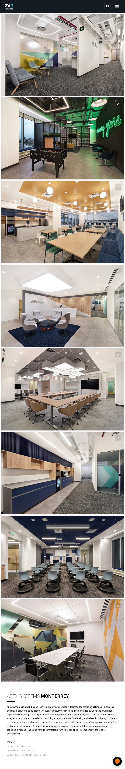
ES (107, 6)
